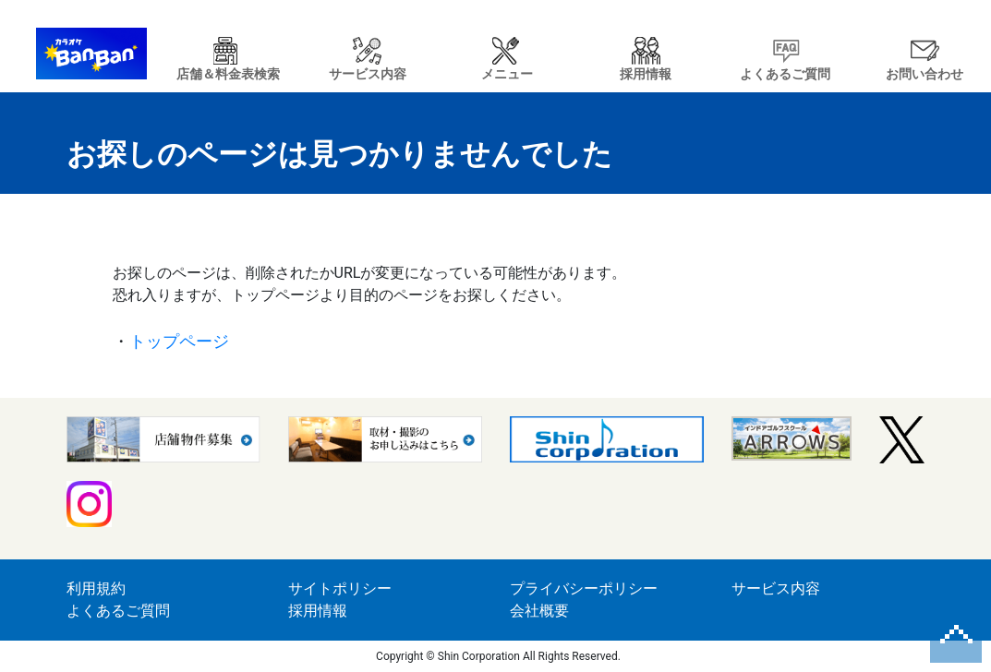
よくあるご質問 (118, 610)
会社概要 (539, 610)
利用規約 (96, 588)
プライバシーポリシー (584, 588)
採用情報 (317, 610)
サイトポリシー (340, 588)
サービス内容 (775, 588)
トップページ (179, 341)
